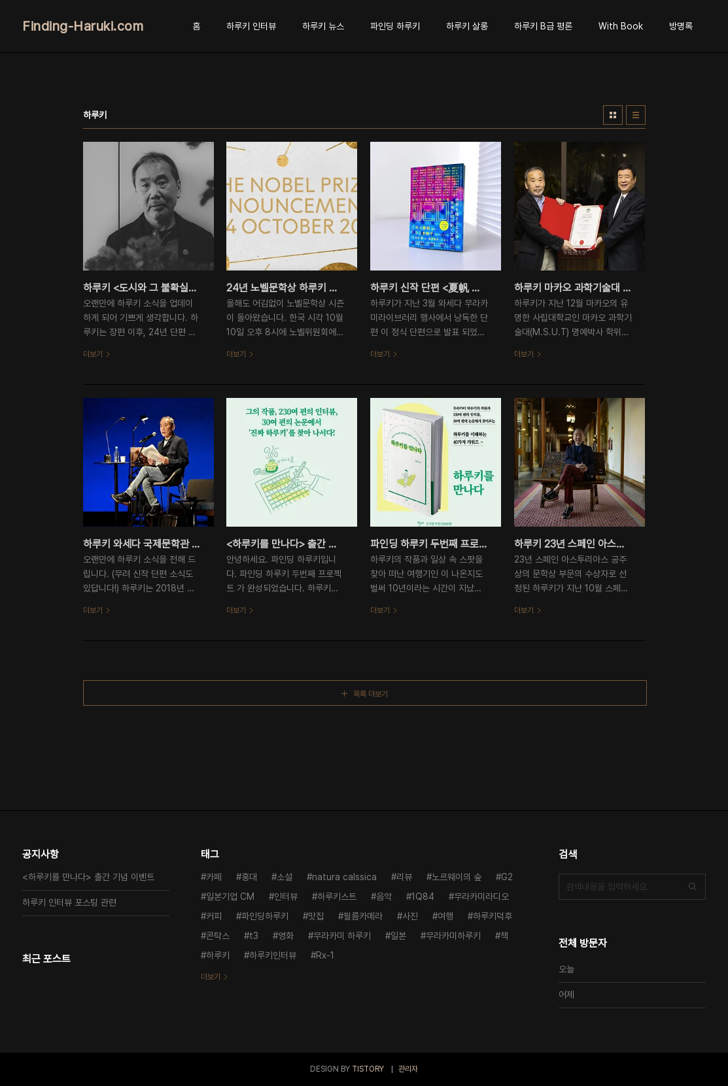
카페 (214, 877)
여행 (445, 916)
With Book (620, 26)
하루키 (218, 955)
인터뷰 (286, 896)
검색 (692, 886)
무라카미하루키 (453, 935)
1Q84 (422, 896)
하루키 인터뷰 (251, 26)
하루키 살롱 (467, 26)
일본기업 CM (230, 896)
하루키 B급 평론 (543, 26)
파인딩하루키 (264, 916)
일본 (398, 935)
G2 (507, 877)
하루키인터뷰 (272, 955)
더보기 (210, 976)
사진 (410, 916)
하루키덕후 (492, 916)
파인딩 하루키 (395, 26)
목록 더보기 (370, 694)
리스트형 (636, 115)
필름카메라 (363, 916)
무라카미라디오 (481, 896)
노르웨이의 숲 (456, 877)
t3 (253, 935)
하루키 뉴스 (323, 26)
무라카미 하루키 (342, 935)
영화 (286, 935)
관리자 (408, 1069)
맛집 (316, 916)
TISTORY (368, 1069)
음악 (384, 896)
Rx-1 (325, 955)
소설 (284, 877)
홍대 (249, 877)
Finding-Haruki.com (82, 26)
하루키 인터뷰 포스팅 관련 (69, 902)
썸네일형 (613, 115)
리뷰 (404, 877)
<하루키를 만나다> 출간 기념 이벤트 (88, 877)
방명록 (681, 26)
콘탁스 (218, 935)
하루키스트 (336, 896)
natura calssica (344, 877)
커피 (214, 916)
